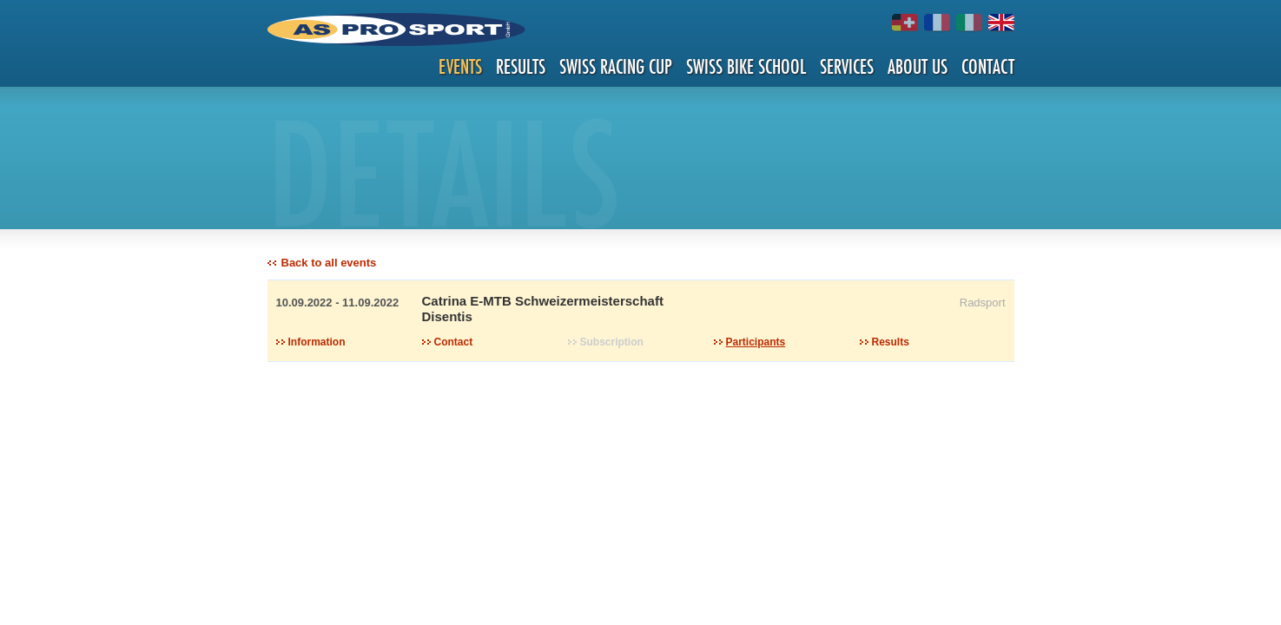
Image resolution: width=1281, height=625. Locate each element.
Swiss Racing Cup (615, 66)
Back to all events (329, 262)
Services (847, 66)
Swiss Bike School (746, 66)
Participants (756, 342)
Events (460, 66)
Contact (987, 66)
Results (520, 66)
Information (317, 342)
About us (918, 66)
